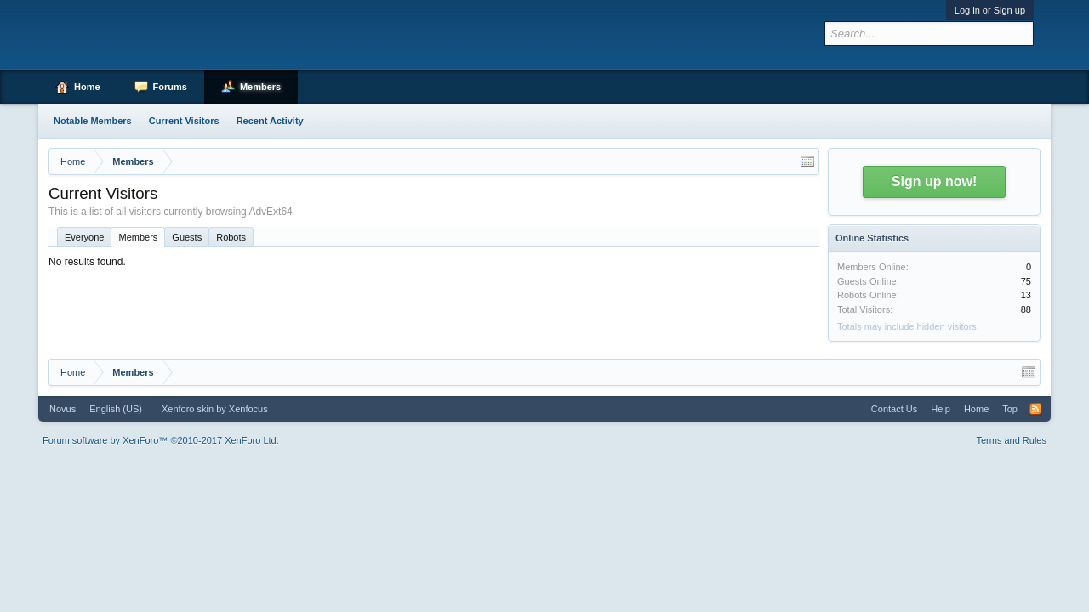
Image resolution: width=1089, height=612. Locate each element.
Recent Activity (270, 121)
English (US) (115, 409)
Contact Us (894, 409)
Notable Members (93, 121)
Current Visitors (184, 121)
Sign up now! (934, 181)
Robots (231, 237)
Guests (187, 237)
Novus (62, 409)
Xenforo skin (188, 409)
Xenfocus (248, 409)
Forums (170, 87)
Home (87, 87)
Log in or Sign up (990, 10)
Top (1010, 409)
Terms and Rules (1011, 440)
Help (940, 409)
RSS (1035, 409)
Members (137, 237)
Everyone (84, 237)
